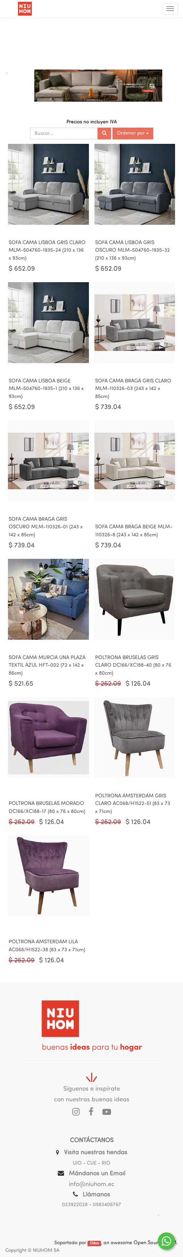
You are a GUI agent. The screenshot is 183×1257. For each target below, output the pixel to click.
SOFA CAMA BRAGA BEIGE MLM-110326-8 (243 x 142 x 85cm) (133, 531)
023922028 (75, 1205)
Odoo (94, 1243)
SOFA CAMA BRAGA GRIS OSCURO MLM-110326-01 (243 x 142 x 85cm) (46, 527)
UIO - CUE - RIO (91, 1163)
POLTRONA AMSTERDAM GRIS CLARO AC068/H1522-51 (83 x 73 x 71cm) (132, 804)
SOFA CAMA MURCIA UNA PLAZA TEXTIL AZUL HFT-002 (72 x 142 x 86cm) (47, 665)
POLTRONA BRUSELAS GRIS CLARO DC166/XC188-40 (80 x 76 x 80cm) (133, 665)
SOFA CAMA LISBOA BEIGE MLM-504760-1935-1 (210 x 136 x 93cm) (46, 389)
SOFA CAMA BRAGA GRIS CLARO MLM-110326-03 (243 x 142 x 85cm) (133, 389)
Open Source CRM (155, 1243)
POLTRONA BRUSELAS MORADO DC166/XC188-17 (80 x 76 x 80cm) (47, 807)
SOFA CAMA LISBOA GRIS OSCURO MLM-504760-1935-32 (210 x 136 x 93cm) (132, 250)
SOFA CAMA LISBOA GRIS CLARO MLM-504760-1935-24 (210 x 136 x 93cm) (47, 250)
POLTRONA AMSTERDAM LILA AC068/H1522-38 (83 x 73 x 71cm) (47, 946)
